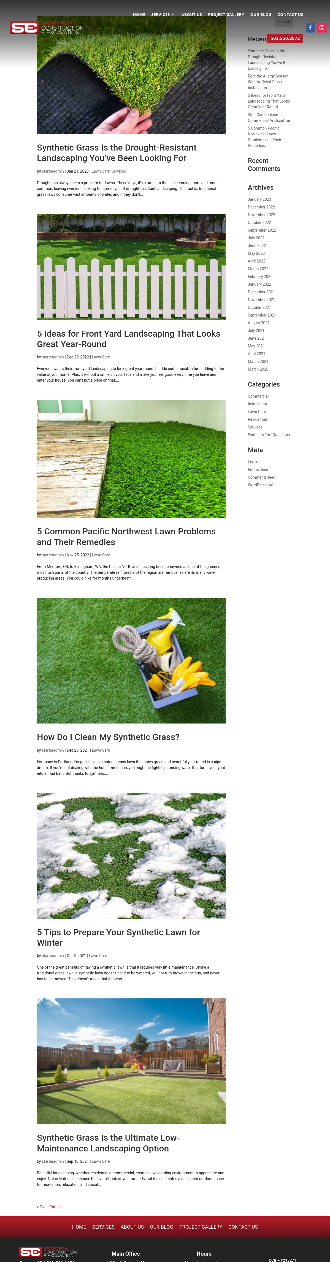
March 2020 (258, 369)
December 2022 (261, 207)
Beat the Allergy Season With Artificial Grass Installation (268, 82)
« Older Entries (49, 1207)
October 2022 (259, 222)
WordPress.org (260, 485)
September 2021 (262, 315)
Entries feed (258, 469)
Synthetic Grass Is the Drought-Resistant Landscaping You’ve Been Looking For (117, 152)
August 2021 (259, 323)
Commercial (258, 396)
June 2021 (257, 338)
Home (139, 14)
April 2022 (257, 261)
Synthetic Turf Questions (269, 435)
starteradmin (53, 171)
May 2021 (256, 346)
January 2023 (259, 199)
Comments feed (261, 477)
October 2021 (259, 307)
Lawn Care (101, 171)
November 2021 (261, 300)
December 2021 (261, 292)
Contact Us (290, 14)
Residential (257, 419)
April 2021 (257, 354)
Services (160, 14)
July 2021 (256, 330)
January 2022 (259, 284)
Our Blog (261, 14)
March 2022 (258, 269)
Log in (253, 462)
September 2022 (262, 230)
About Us (191, 14)
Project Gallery (226, 14)
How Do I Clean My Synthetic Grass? (108, 737)
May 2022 (256, 253)
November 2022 (261, 215)
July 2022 (256, 238)
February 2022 (260, 276)
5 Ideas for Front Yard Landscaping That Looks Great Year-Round (269, 101)
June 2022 (257, 245)
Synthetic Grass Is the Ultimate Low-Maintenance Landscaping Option (108, 1142)
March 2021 (258, 361)
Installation (257, 404)
